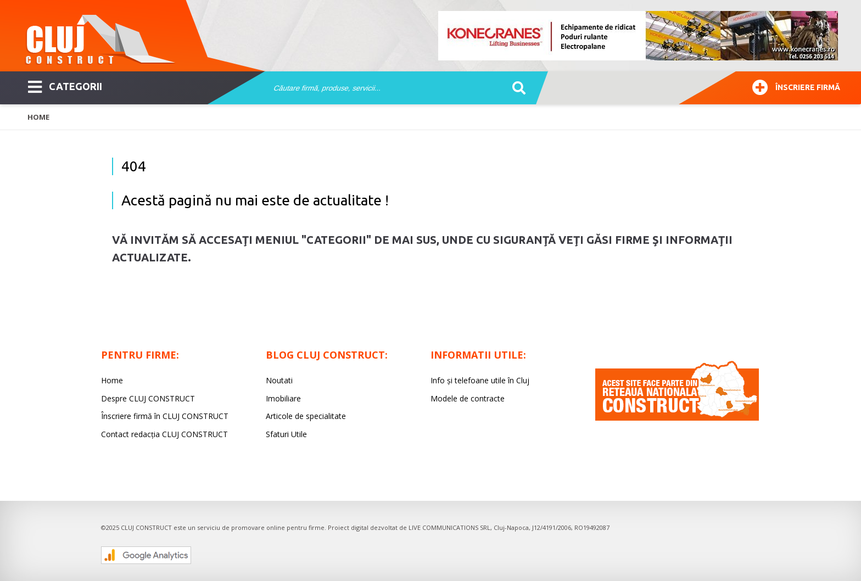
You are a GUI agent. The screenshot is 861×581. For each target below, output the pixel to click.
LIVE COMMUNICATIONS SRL (449, 527)
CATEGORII (65, 85)
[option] (638, 35)
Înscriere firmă (796, 86)
